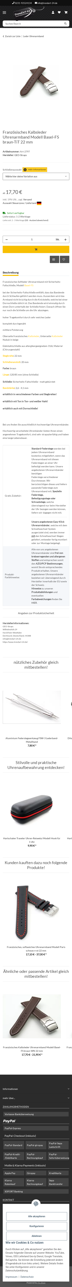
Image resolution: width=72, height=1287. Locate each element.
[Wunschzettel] (59, 12)
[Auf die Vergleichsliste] (54, 259)
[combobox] (36, 176)
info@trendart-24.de (47, 3)
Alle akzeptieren (36, 1216)
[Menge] (31, 239)
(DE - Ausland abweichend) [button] (36, 220)
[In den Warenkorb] (5, 47)
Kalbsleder (33, 336)
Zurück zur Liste (13, 36)
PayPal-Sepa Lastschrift (55, 1145)
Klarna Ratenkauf (10, 1182)
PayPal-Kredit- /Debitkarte (12, 1156)
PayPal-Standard (13, 1145)
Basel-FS (28, 285)
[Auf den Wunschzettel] (64, 259)
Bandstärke (8, 387)
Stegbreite (8, 355)
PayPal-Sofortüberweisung (59, 1156)
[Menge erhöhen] (65, 239)
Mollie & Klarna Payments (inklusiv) (25, 1165)
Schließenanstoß (11, 362)
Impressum (11, 1276)
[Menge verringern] (6, 239)
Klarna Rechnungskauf (35, 1182)
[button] (53, 12)
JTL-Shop (41, 1282)
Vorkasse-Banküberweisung (19, 1114)
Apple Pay (10, 1173)
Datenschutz (27, 1276)
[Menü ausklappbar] (4, 11)
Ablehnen (37, 1236)
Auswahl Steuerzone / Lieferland (22, 203)
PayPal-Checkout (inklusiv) (20, 1135)
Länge (6, 374)
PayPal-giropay (35, 1145)
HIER (34, 602)
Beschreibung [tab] (11, 272)
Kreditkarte (55, 1173)
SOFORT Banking (14, 1191)
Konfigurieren (36, 1226)
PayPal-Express (13, 1128)
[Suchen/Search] (32, 23)
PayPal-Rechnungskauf (35, 1156)
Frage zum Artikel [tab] (34, 272)
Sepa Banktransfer (56, 1182)
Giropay (31, 1173)
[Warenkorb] (66, 12)
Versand (27, 199)
